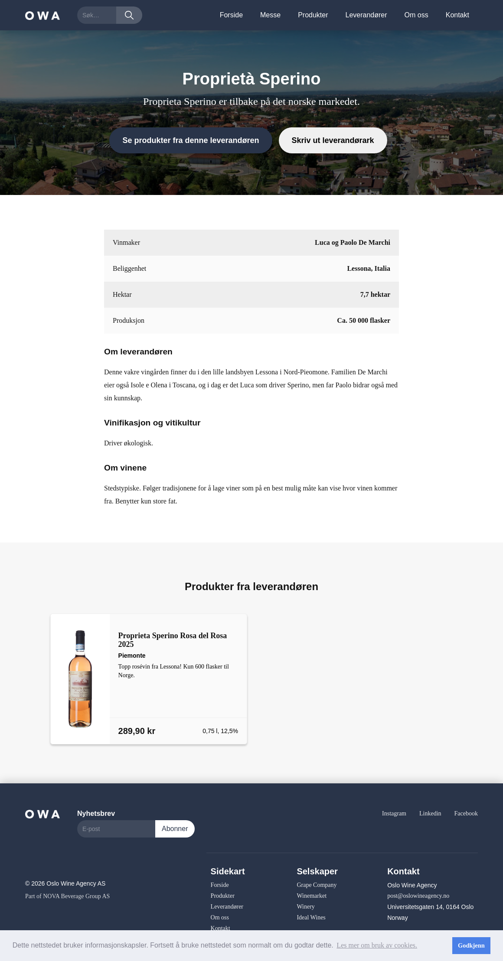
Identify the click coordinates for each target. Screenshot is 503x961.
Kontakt (457, 15)
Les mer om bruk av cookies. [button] (376, 945)
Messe (270, 15)
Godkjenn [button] (471, 945)
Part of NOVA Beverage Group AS (67, 896)
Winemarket (312, 896)
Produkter (313, 15)
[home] (42, 14)
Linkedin (430, 813)
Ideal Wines (311, 917)
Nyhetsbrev (96, 813)
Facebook (466, 813)
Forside (231, 15)
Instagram (394, 813)
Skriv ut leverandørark (333, 140)
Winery (305, 906)
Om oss (416, 15)
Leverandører (366, 15)
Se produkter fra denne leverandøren (190, 140)
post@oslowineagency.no (418, 896)
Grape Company (316, 885)
